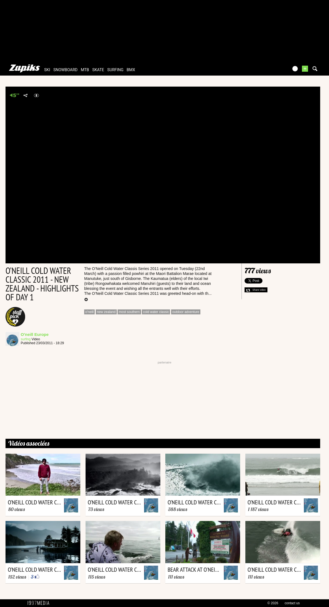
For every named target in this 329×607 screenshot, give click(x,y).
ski (47, 70)
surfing (115, 70)
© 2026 (272, 603)
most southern (129, 312)
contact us (292, 603)
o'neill (89, 312)
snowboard (65, 70)
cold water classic (156, 312)
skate (98, 70)
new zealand (106, 312)
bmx (131, 70)
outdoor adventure (185, 312)
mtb (85, 70)
